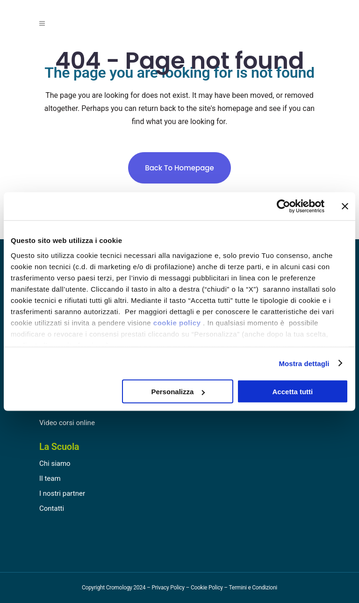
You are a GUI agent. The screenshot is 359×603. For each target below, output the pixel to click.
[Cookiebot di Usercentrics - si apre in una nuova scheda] (283, 206)
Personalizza (178, 392)
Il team (50, 478)
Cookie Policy (207, 587)
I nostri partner (62, 493)
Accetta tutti (293, 392)
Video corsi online (67, 423)
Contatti (51, 508)
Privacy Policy (167, 587)
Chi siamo (55, 463)
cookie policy (177, 322)
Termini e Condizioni (253, 587)
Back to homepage (179, 168)
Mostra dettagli (304, 363)
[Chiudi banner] (345, 206)
